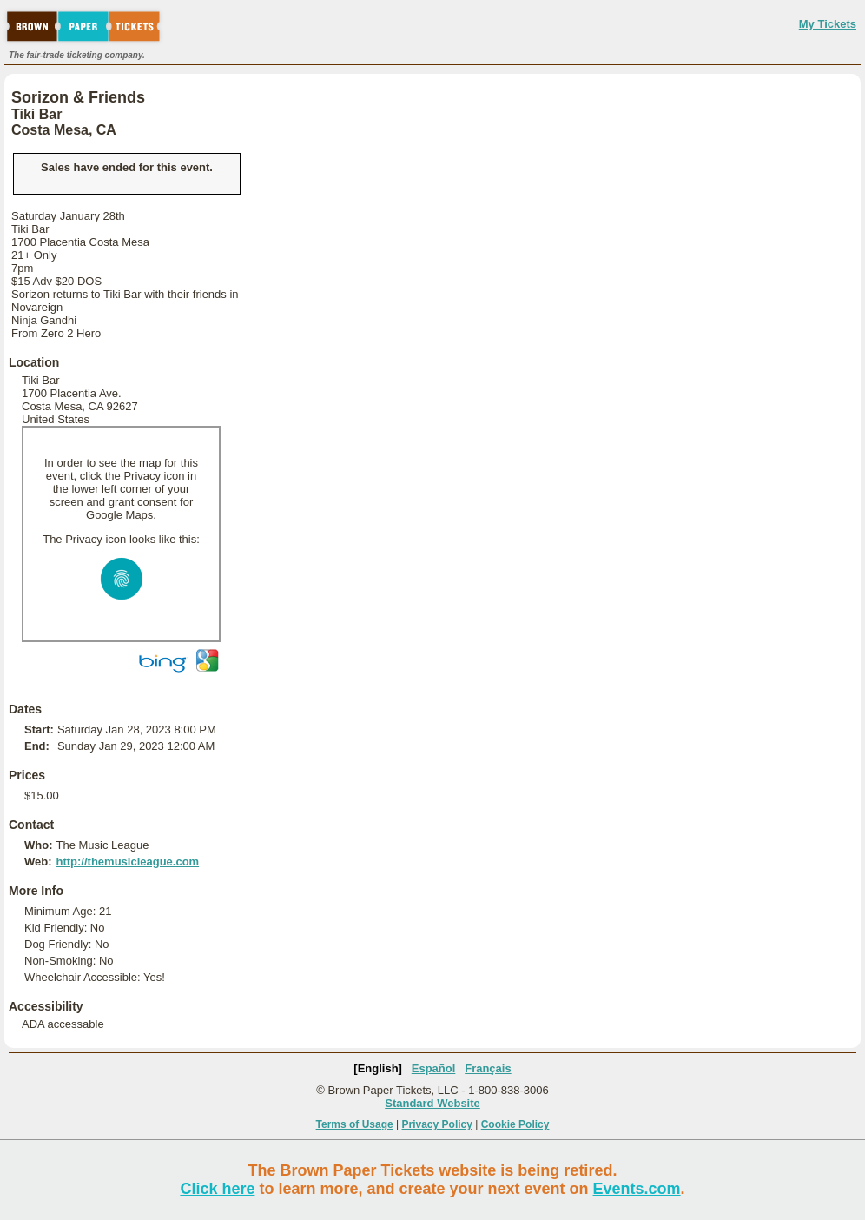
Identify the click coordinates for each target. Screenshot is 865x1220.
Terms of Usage (354, 1124)
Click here (217, 1188)
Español (434, 1068)
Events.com (637, 1188)
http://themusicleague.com (127, 861)
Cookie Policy (515, 1124)
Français (488, 1068)
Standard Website (432, 1103)
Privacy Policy (437, 1124)
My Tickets (827, 23)
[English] (377, 1068)
